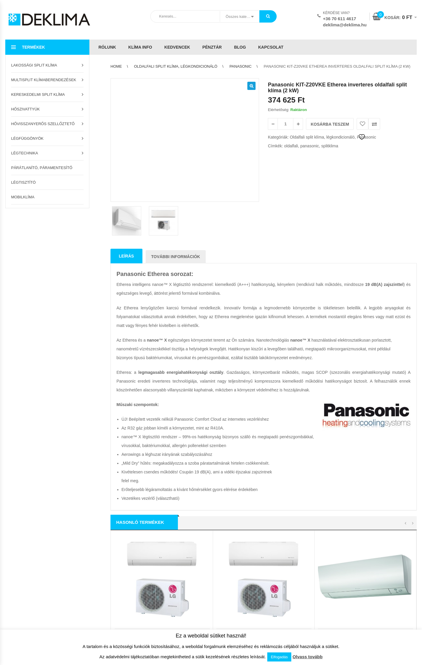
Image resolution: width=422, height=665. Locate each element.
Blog (240, 47)
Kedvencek (177, 47)
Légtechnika (24, 153)
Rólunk (107, 47)
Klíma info (140, 47)
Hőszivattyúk (25, 109)
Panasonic (240, 66)
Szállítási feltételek (125, 542)
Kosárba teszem (330, 124)
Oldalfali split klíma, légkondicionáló (175, 66)
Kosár (10, 533)
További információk (175, 167)
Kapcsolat (270, 47)
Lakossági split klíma (34, 65)
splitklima (329, 146)
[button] (251, 86)
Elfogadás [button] (279, 657)
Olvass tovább (307, 656)
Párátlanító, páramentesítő (41, 168)
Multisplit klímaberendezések (43, 80)
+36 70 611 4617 (339, 18)
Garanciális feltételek (127, 560)
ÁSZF (218, 533)
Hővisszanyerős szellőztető (43, 124)
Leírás (126, 166)
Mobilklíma (22, 197)
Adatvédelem (224, 542)
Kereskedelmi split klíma (38, 94)
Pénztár (212, 47)
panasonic (309, 146)
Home (116, 66)
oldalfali (291, 146)
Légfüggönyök (27, 138)
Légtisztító (23, 182)
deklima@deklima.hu (345, 24)
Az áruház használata (127, 533)
